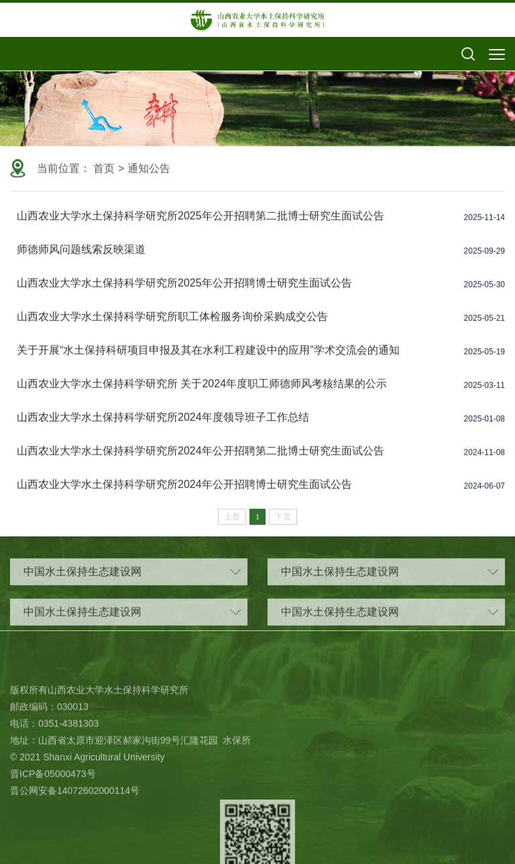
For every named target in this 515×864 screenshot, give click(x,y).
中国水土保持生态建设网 (132, 577)
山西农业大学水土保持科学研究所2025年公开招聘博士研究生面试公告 (184, 290)
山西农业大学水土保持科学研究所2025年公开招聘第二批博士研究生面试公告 (200, 223)
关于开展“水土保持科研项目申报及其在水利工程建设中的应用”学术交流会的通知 (208, 357)
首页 (104, 169)
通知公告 (148, 169)
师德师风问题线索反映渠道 (81, 256)
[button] (468, 55)
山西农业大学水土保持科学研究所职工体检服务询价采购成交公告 (172, 324)
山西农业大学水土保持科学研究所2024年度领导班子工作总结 (163, 424)
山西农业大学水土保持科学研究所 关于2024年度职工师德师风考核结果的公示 (202, 391)
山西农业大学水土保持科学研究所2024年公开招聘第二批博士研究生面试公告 (200, 458)
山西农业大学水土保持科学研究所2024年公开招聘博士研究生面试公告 (184, 491)
